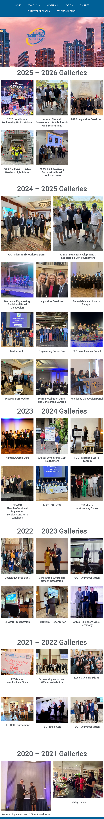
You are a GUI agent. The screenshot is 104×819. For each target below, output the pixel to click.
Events (69, 5)
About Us (34, 5)
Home (18, 5)
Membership (53, 5)
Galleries (84, 5)
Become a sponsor (67, 11)
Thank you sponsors (38, 11)
